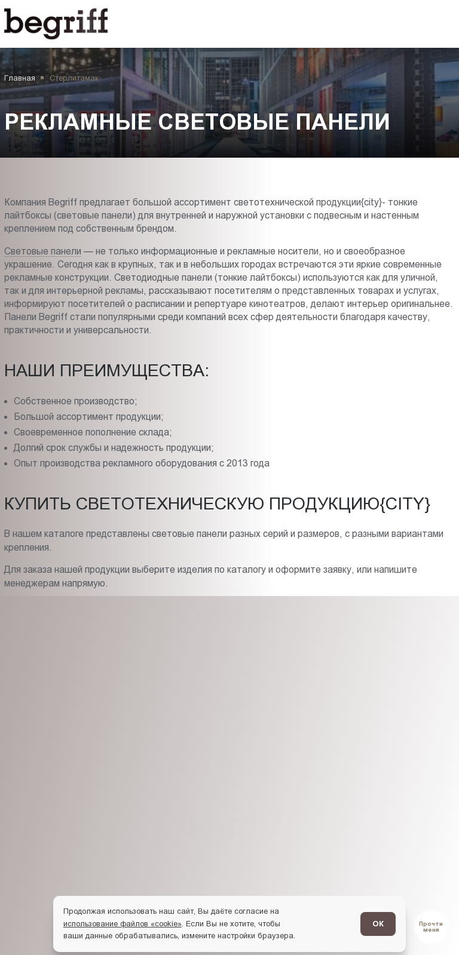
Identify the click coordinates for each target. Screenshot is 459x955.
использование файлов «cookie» (122, 923)
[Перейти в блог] (430, 926)
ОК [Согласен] (378, 923)
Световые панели (42, 251)
